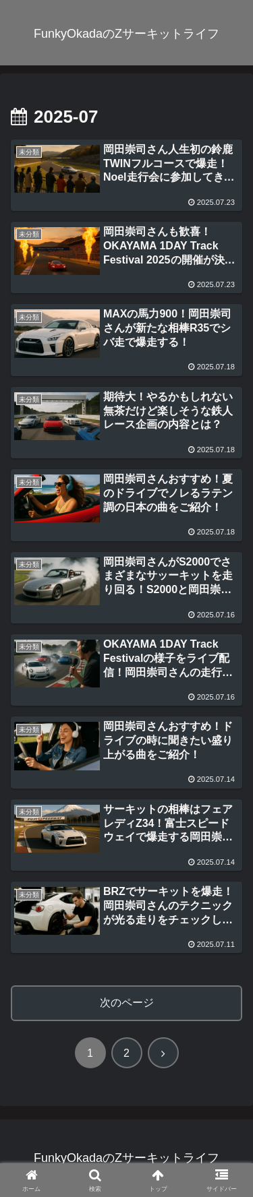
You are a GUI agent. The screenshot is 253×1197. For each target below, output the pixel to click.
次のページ (127, 1002)
